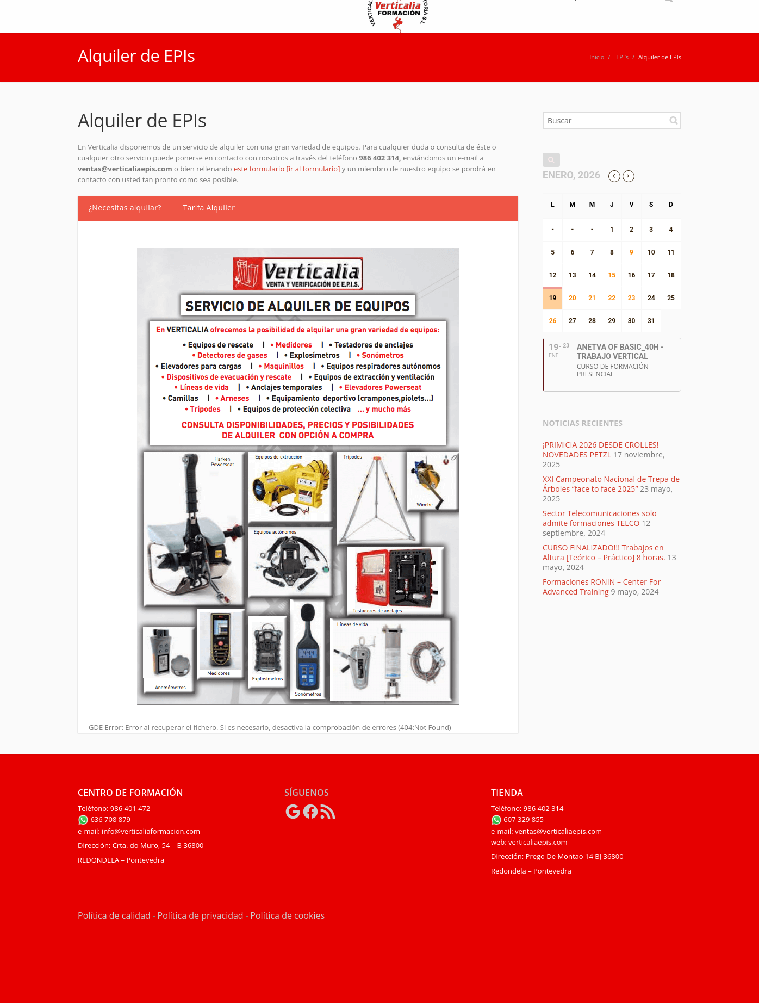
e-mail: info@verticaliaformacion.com (139, 831)
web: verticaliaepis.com (529, 842)
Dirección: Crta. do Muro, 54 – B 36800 (141, 845)
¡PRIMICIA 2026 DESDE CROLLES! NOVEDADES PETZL (600, 449)
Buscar (673, 120)
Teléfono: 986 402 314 (527, 808)
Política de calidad (114, 915)
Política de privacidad (201, 915)
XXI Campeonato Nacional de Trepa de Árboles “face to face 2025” (611, 484)
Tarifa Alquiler (209, 207)
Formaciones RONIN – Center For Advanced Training (602, 587)
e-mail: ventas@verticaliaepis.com (546, 831)
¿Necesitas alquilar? (125, 207)
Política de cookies (287, 915)
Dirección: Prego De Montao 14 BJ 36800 (557, 856)
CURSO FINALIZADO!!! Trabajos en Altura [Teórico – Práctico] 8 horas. (604, 552)
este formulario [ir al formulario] (288, 169)
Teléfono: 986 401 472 (114, 808)
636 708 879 (104, 819)
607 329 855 (517, 819)
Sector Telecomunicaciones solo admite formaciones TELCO (600, 518)
